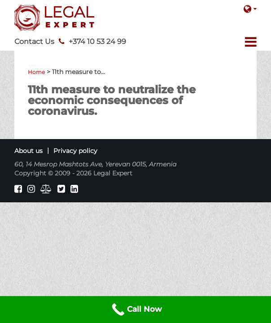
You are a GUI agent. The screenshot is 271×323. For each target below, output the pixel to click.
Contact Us (34, 41)
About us (28, 151)
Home (36, 72)
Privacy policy (75, 151)
